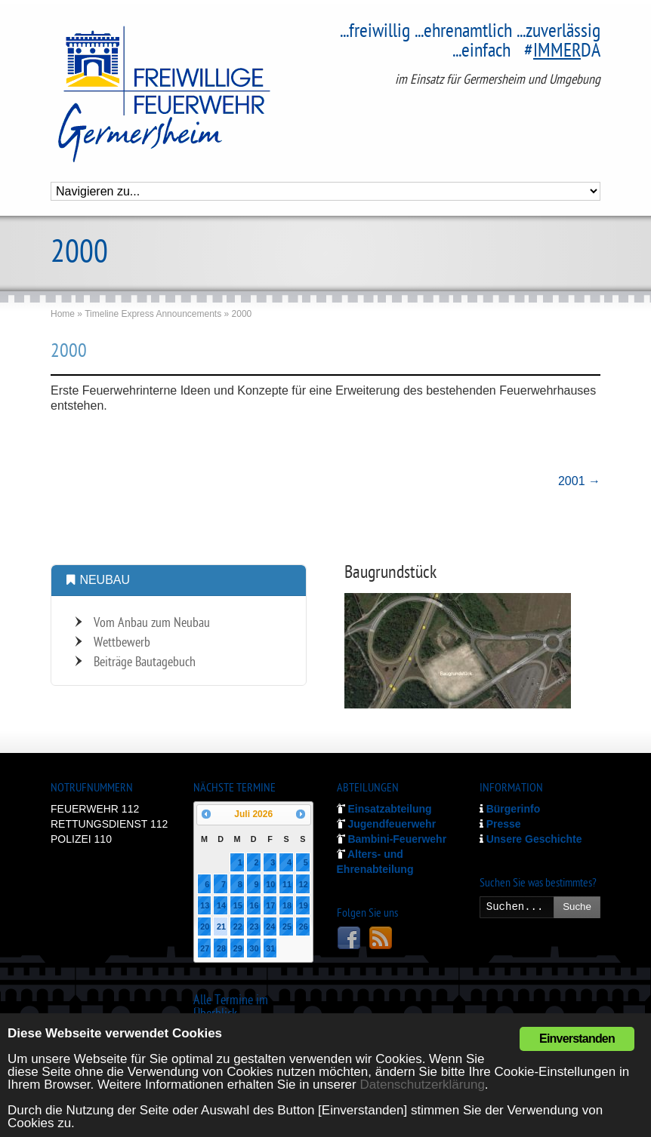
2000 (69, 352)
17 (270, 905)
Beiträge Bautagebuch (145, 662)
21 (221, 926)
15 (237, 905)
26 (303, 926)
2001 (579, 481)
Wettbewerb (122, 643)
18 (287, 905)
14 (221, 905)
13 (204, 905)
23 (253, 926)
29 (237, 948)
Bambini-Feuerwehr (392, 839)
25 (287, 926)
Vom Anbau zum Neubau (152, 623)
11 (287, 884)
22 (237, 926)
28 (221, 948)
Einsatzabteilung (384, 809)
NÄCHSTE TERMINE (234, 789)
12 (303, 884)
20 (204, 926)
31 (270, 948)
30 (253, 948)
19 (303, 905)
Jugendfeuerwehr (387, 824)
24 (270, 926)
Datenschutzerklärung (421, 1084)
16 (253, 905)
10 (270, 884)
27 (204, 948)
